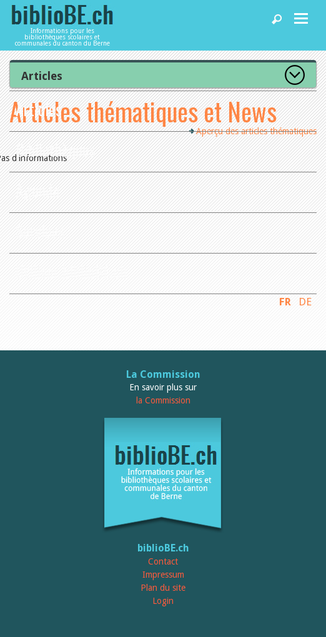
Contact (163, 561)
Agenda (37, 190)
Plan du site (163, 588)
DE (305, 301)
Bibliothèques (56, 149)
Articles (39, 109)
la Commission (163, 400)
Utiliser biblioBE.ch (71, 271)
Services (40, 231)
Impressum (163, 575)
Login (163, 601)
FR (285, 301)
